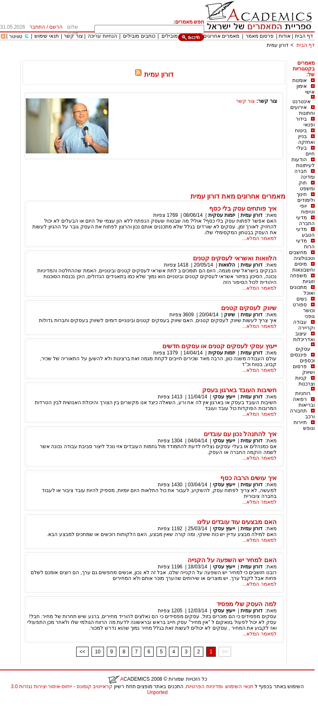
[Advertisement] (164, 57)
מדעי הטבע (305, 232)
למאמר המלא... (259, 238)
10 (97, 652)
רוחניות (303, 393)
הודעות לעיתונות (303, 162)
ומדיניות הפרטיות (204, 686)
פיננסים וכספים (302, 358)
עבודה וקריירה (304, 325)
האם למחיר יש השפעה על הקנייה (232, 559)
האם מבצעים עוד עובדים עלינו (237, 521)
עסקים (303, 349)
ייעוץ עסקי (224, 397)
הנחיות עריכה (102, 36)
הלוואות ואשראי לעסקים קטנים (235, 258)
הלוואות (227, 265)
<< (82, 652)
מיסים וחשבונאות (303, 267)
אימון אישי (305, 89)
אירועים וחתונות (302, 110)
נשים (301, 299)
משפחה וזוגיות (302, 278)
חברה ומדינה (304, 174)
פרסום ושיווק (304, 369)
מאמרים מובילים (178, 36)
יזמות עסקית (221, 215)
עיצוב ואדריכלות (304, 336)
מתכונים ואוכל (302, 290)
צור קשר (73, 36)
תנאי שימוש (46, 36)
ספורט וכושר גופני (304, 310)
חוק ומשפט (307, 186)
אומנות (299, 80)
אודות (285, 36)
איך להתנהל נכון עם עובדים (240, 433)
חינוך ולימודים (305, 197)
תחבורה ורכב (302, 414)
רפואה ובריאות (304, 402)
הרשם (56, 27)
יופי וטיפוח (307, 209)
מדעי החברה (305, 220)
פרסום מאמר (260, 36)
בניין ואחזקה (306, 139)
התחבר (37, 27)
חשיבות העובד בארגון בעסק (239, 389)
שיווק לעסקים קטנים (248, 307)
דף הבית (304, 36)
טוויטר (15, 36)
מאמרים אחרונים (221, 36)
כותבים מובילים (139, 36)
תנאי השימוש (239, 686)
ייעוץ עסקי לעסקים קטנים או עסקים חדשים (219, 345)
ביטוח (301, 130)
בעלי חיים (305, 151)
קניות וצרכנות (305, 381)
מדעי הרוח (305, 244)
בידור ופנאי (305, 122)
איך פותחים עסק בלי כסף (243, 208)
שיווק (229, 315)
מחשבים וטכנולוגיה (302, 255)
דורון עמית (278, 45)
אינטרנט (301, 101)
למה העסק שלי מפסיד (247, 603)
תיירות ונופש (304, 425)
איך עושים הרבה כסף (248, 477)
